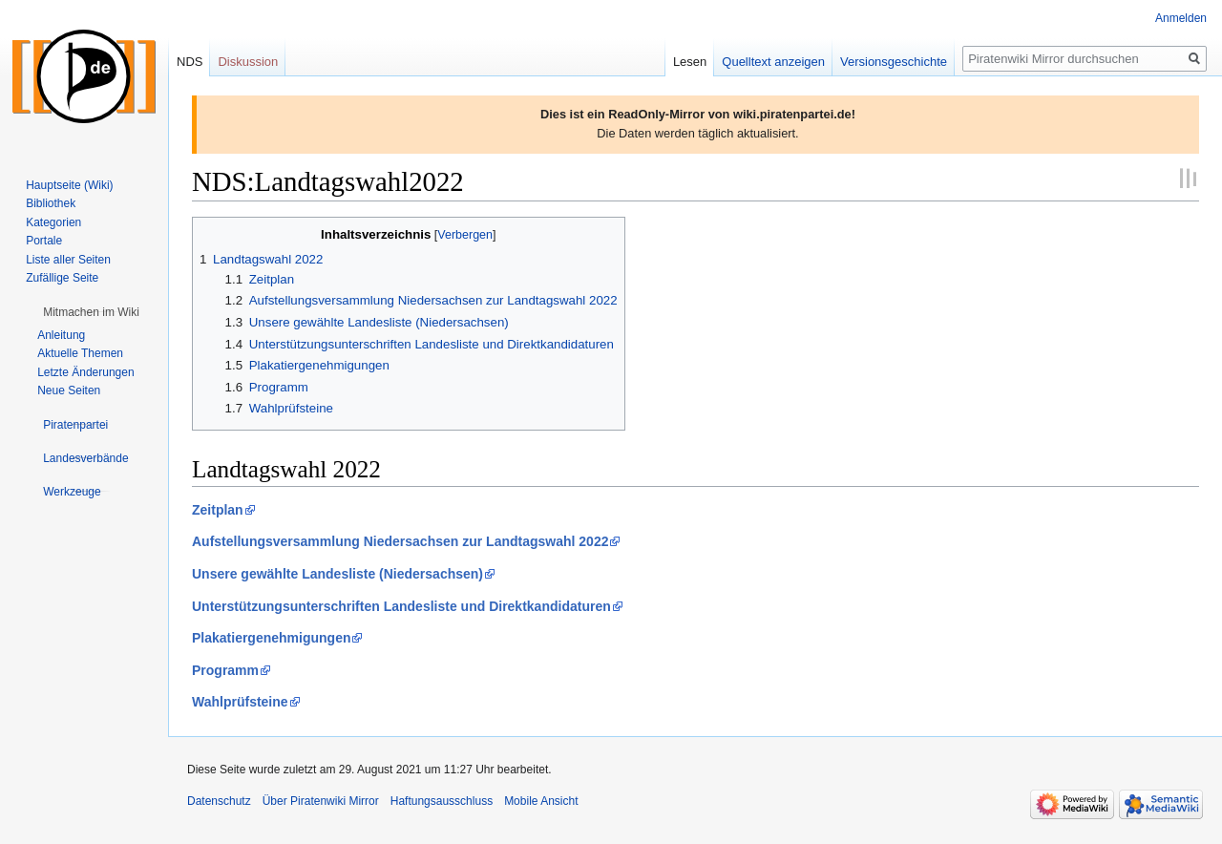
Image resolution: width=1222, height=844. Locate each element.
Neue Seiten (68, 390)
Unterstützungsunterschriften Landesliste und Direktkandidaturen (401, 606)
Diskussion (248, 61)
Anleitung (61, 335)
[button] (91, 312)
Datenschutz (219, 801)
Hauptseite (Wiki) (69, 185)
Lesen (689, 61)
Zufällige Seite (62, 278)
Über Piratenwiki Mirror (321, 801)
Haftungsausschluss (441, 801)
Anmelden (1181, 18)
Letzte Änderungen (85, 372)
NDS (189, 61)
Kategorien (53, 222)
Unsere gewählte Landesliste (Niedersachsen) (337, 573)
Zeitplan (217, 509)
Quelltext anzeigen (773, 61)
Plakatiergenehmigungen (271, 637)
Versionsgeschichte (893, 61)
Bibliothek (50, 203)
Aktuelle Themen (80, 353)
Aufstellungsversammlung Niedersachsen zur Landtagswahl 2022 (400, 541)
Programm (225, 670)
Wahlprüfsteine (240, 701)
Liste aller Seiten (68, 259)
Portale (44, 240)
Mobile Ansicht (541, 801)
